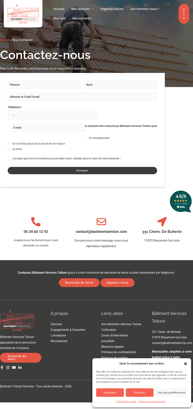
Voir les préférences (171, 392)
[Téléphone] (52, 115)
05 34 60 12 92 (36, 231)
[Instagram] (8, 367)
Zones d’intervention (114, 335)
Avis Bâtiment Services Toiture (121, 324)
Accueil (5, 40)
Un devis (17, 149)
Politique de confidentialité (151, 401)
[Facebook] (2, 367)
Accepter (110, 392)
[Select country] (12, 115)
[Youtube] (14, 367)
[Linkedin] (20, 367)
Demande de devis (79, 282)
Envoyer (82, 170)
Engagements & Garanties (68, 330)
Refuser (139, 392)
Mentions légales (112, 346)
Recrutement (59, 341)
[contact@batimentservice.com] (101, 221)
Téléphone (15, 107)
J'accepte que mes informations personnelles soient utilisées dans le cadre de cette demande (66, 158)
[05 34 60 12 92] (36, 221)
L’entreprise (58, 335)
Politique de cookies (126, 401)
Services (56, 324)
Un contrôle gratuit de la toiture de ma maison (38, 143)
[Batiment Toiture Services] (23, 13)
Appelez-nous (117, 282)
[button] (185, 364)
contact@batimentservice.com (101, 231)
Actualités (107, 341)
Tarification (108, 330)
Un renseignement (99, 137)
